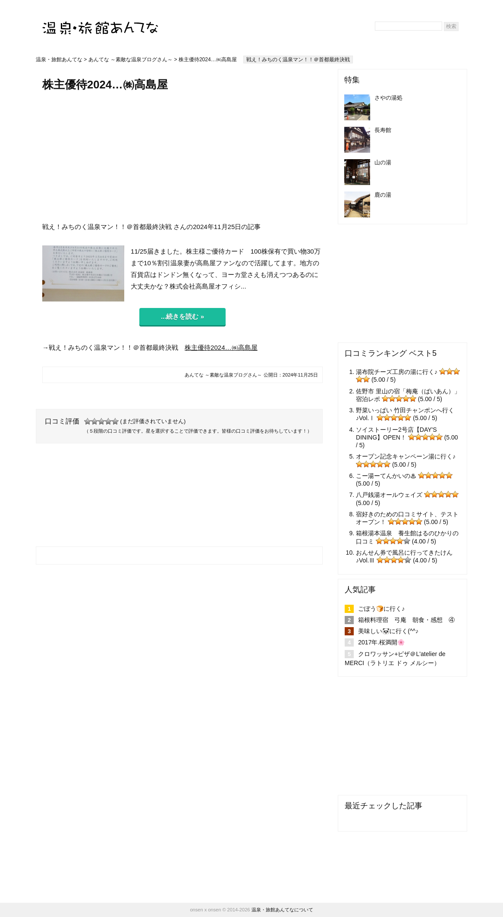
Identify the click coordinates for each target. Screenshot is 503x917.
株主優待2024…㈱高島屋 (221, 347)
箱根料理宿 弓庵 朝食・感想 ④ (406, 619)
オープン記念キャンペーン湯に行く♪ (406, 456)
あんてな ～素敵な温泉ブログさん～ (130, 60)
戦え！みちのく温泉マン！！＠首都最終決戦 (298, 60)
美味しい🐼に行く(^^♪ (388, 631)
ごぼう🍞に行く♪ (381, 608)
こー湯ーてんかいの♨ (386, 475)
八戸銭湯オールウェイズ (389, 494)
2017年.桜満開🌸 (381, 642)
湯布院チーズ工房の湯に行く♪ (396, 371)
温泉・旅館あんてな (59, 60)
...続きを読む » (182, 316)
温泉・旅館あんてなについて (282, 909)
